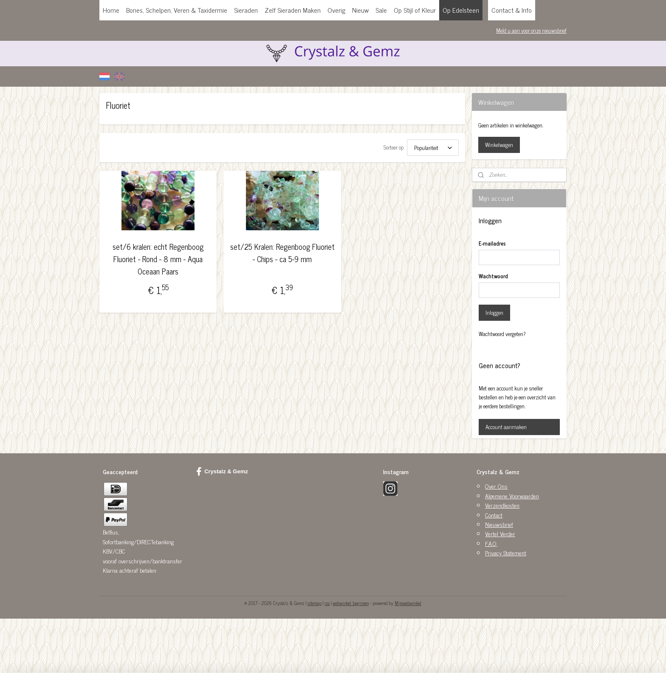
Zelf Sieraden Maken (293, 9)
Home (111, 9)
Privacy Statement (505, 552)
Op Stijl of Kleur (415, 9)
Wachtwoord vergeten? (502, 334)
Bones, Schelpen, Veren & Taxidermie (176, 9)
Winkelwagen (499, 144)
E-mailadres (492, 243)
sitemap (315, 603)
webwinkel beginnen (351, 603)
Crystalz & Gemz (222, 471)
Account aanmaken (506, 426)
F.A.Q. (491, 543)
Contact (493, 515)
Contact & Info (511, 9)
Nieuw (360, 9)
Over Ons (496, 486)
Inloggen (494, 312)
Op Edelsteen (461, 9)
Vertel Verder (500, 533)
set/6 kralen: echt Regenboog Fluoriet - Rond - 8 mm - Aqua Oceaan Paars (158, 258)
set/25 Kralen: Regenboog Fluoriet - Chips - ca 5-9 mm (282, 252)
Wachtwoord (493, 276)
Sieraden (246, 9)
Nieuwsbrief (499, 524)
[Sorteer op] (432, 148)
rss (327, 603)
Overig (336, 9)
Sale (381, 9)
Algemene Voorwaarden (512, 496)
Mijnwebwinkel (408, 603)
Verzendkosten (502, 505)
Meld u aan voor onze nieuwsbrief (531, 30)
